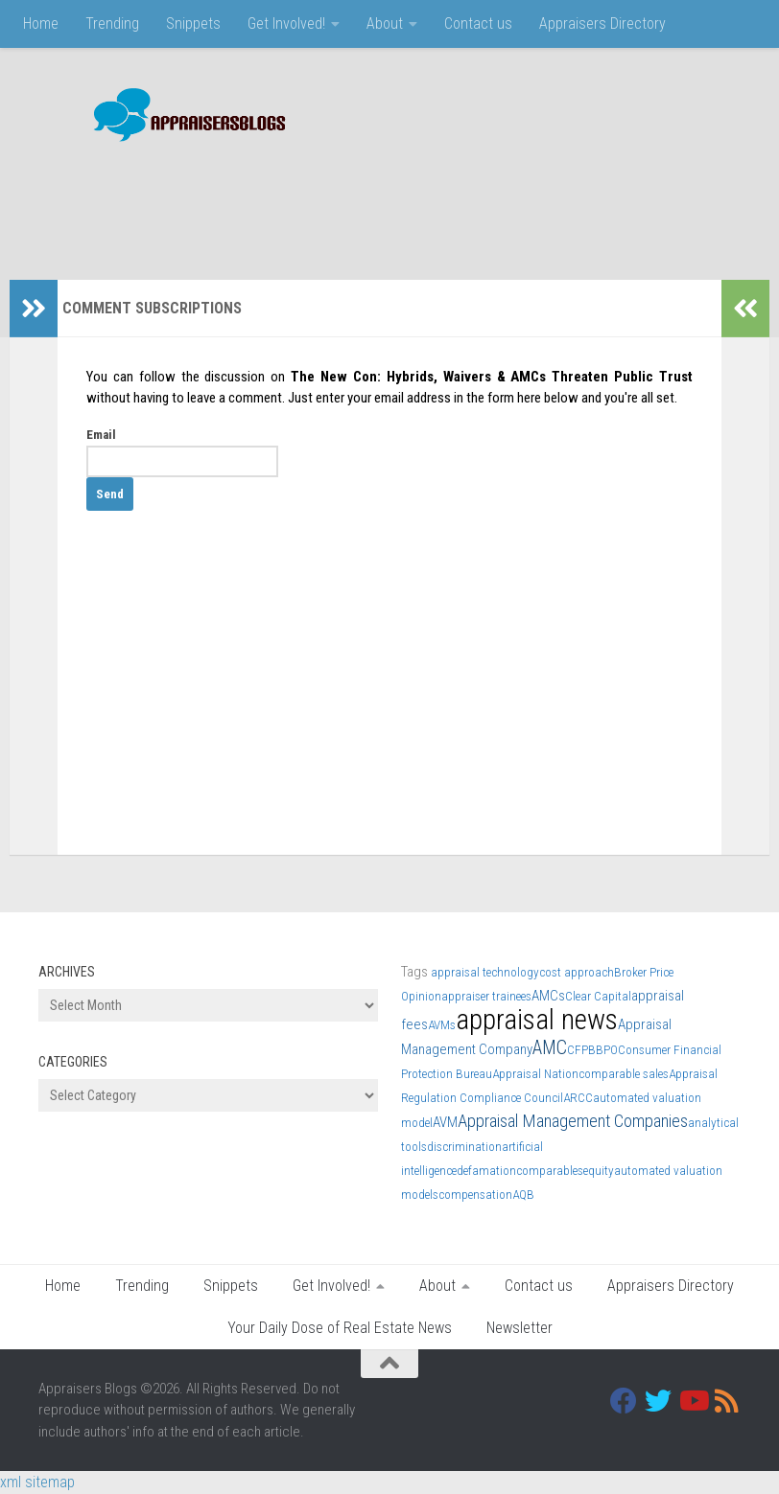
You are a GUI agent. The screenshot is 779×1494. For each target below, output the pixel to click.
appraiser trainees (486, 996)
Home (41, 23)
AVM (445, 1122)
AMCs (548, 995)
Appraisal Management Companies (573, 1121)
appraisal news (537, 1019)
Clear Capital (598, 996)
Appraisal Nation (535, 1074)
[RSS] (727, 1401)
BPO (607, 1050)
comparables (549, 1170)
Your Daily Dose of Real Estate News (339, 1328)
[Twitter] (658, 1401)
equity (598, 1170)
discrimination (464, 1146)
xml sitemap (37, 1482)
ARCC (578, 1098)
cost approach (576, 972)
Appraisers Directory (602, 23)
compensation (475, 1194)
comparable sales (623, 1074)
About (384, 23)
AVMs (442, 1025)
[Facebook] (623, 1401)
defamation (486, 1170)
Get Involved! (286, 23)
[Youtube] (692, 1401)
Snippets (193, 23)
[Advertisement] (391, 201)
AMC (549, 1048)
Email (101, 434)
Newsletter (519, 1328)
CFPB (581, 1050)
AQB (523, 1194)
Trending (112, 23)
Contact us (478, 23)
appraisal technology (485, 972)
